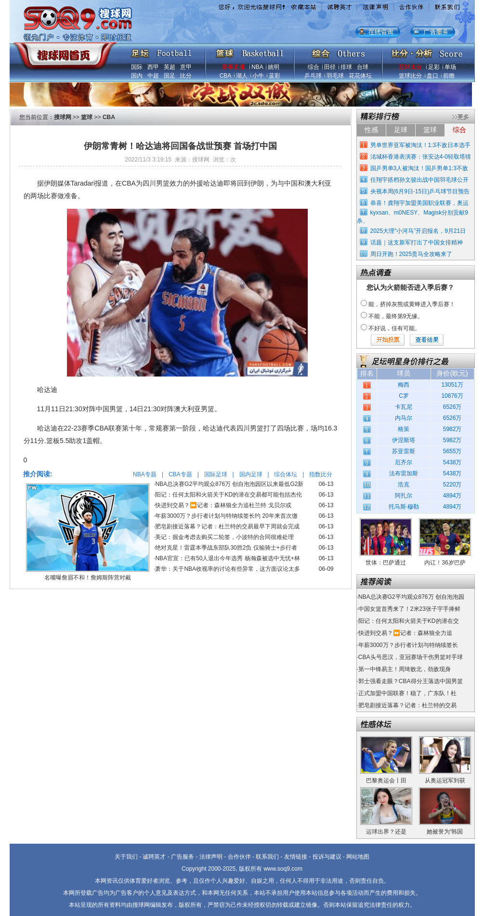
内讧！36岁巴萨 (444, 562)
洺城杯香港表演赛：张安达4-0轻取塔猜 (420, 156)
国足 (169, 75)
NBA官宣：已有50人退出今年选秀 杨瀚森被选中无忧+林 (227, 558)
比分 (186, 75)
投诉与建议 (327, 856)
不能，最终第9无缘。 (396, 316)
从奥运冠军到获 (445, 780)
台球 (362, 67)
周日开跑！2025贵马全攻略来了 (411, 254)
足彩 (434, 67)
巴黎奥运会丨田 (386, 780)
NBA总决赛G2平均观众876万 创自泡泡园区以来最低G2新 (229, 484)
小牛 (258, 75)
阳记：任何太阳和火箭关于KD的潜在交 (408, 621)
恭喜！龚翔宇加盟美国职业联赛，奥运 (419, 203)
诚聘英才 (154, 856)
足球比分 (410, 67)
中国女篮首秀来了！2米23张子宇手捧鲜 (409, 609)
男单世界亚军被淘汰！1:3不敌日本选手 (420, 145)
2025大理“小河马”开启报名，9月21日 (418, 231)
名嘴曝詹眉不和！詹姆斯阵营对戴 (87, 577)
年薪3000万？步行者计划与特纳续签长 (408, 645)
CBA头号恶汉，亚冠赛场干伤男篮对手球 (410, 657)
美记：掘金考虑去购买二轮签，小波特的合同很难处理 (224, 537)
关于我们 (126, 856)
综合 (313, 67)
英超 (169, 67)
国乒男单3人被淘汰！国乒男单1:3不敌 (419, 168)
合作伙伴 (239, 856)
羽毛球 (335, 75)
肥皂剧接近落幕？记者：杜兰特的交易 (407, 705)
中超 (153, 75)
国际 (137, 67)
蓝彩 (274, 75)
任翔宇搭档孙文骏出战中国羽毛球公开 (419, 179)
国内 (137, 75)
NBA (257, 67)
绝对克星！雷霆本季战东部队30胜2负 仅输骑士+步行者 (226, 547)
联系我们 (267, 856)
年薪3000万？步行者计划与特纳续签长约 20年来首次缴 (226, 515)
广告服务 (182, 856)
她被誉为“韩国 (445, 831)
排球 (346, 67)
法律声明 (210, 856)
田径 (330, 67)
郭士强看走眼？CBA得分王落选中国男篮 (410, 681)
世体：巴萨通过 (386, 562)
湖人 (242, 75)
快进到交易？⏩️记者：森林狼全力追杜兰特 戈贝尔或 (223, 505)
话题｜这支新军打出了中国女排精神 (416, 242)
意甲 (186, 67)
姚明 (273, 67)
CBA (225, 75)
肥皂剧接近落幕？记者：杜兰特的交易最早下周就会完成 (227, 526)
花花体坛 (360, 75)
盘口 (432, 75)
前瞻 (449, 75)
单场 (450, 67)
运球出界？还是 (386, 831)
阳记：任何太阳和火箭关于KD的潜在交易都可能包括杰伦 (228, 494)
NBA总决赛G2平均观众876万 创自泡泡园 (411, 596)
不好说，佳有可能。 (394, 328)
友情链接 (295, 856)
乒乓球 (313, 75)
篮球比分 (410, 75)
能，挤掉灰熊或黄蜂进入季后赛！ (411, 304)
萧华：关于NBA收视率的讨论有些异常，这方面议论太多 (227, 569)
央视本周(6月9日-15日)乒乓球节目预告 (420, 191)
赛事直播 (233, 67)
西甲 (153, 67)
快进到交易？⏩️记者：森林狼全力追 (405, 633)
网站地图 (357, 856)
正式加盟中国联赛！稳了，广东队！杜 (407, 693)
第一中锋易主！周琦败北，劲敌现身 (404, 669)
